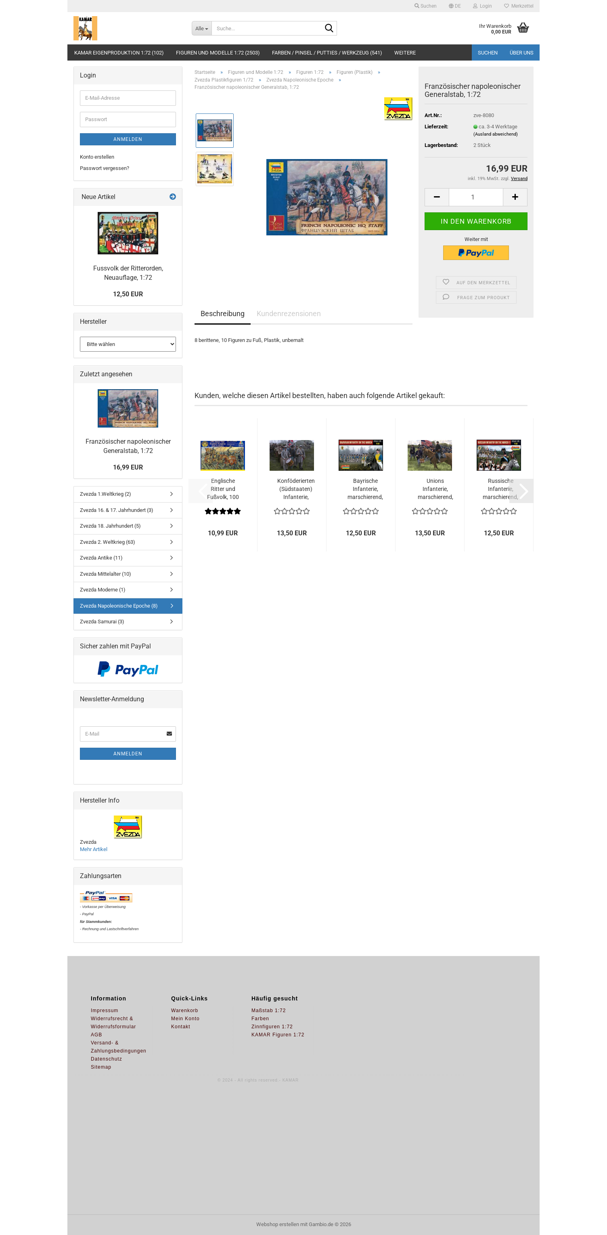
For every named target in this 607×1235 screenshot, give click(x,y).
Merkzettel (519, 6)
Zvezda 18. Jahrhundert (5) (110, 526)
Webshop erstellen (277, 1224)
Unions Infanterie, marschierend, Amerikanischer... (435, 489)
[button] (455, 6)
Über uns (522, 53)
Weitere (405, 53)
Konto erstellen (97, 157)
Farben (260, 1018)
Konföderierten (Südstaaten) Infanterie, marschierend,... (296, 489)
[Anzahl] (476, 197)
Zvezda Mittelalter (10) (105, 574)
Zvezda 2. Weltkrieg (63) (107, 542)
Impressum (104, 1010)
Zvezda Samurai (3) (102, 622)
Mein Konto (185, 1018)
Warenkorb (184, 1010)
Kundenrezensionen (289, 313)
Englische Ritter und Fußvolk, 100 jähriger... (223, 489)
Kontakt (180, 1027)
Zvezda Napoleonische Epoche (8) (119, 606)
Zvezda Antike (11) (101, 558)
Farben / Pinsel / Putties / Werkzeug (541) (327, 53)
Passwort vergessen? (104, 168)
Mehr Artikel (93, 849)
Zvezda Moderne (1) (103, 590)
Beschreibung (223, 313)
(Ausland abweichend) (495, 134)
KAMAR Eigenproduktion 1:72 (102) (119, 53)
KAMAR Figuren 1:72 (277, 1035)
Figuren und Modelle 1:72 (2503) (218, 53)
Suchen (488, 53)
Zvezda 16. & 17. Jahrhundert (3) (116, 510)
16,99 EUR (128, 467)
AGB (96, 1035)
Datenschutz (106, 1059)
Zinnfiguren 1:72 (272, 1027)
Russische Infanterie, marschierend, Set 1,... (500, 489)
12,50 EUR (128, 294)
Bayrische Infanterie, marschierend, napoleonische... (365, 489)
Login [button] (482, 6)
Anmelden (127, 139)
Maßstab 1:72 (268, 1010)
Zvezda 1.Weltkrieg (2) (105, 494)
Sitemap (101, 1067)
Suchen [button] (425, 6)
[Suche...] (201, 28)
